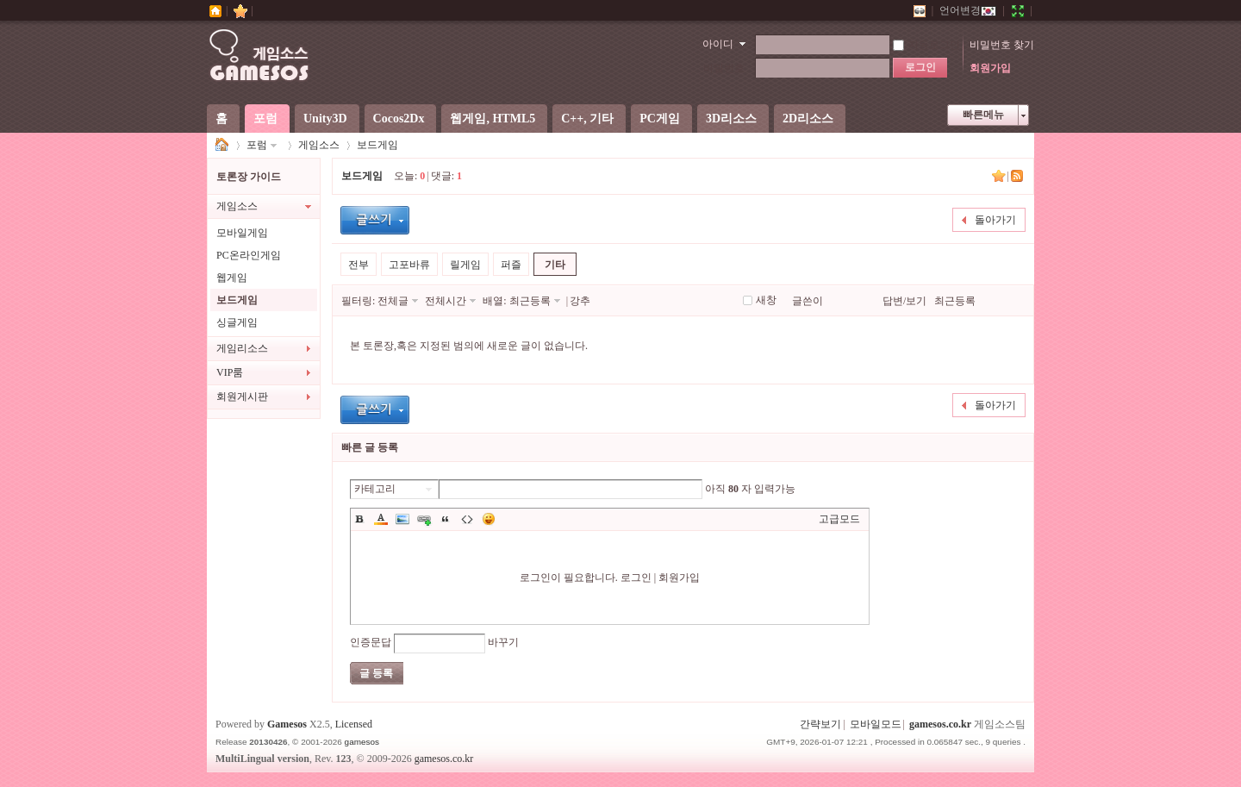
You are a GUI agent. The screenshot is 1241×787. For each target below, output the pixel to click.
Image (402, 519)
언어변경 (967, 10)
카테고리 (375, 489)
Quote (445, 519)
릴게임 (465, 265)
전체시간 (445, 301)
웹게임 (231, 278)
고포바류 (409, 265)
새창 (766, 300)
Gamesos (287, 724)
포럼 (265, 118)
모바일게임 (242, 233)
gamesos (362, 741)
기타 (555, 265)
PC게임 (659, 118)
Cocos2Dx (399, 118)
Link (424, 519)
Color (381, 519)
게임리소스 (242, 348)
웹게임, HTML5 (492, 118)
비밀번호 (724, 68)
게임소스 (222, 145)
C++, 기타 (587, 118)
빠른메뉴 (983, 115)
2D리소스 (808, 118)
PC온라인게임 (248, 255)
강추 (580, 301)
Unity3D (325, 118)
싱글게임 (237, 322)
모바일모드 (875, 724)
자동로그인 (926, 45)
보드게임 (377, 145)
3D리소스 (731, 118)
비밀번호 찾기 (1002, 45)
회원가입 (990, 68)
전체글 (392, 301)
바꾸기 (503, 642)
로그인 (636, 578)
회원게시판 (242, 396)
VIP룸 (229, 372)
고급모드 (839, 519)
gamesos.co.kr (940, 724)
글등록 (374, 220)
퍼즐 (511, 265)
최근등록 (530, 301)
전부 (358, 265)
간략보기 (820, 724)
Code (467, 519)
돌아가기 (995, 220)
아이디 (717, 44)
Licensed (353, 724)
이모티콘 (488, 519)
